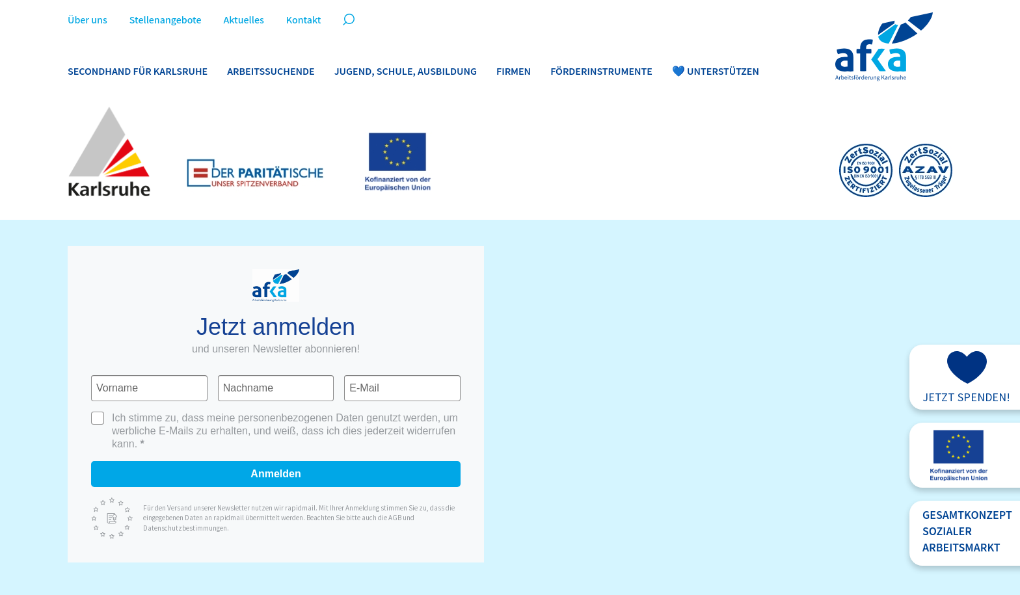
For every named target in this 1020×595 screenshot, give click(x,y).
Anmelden (275, 473)
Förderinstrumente (601, 72)
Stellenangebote (165, 20)
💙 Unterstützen (715, 72)
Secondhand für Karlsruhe (138, 72)
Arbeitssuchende (271, 72)
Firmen (513, 72)
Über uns (87, 20)
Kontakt (303, 20)
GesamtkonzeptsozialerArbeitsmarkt (967, 531)
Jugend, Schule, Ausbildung (405, 72)
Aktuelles (243, 20)
